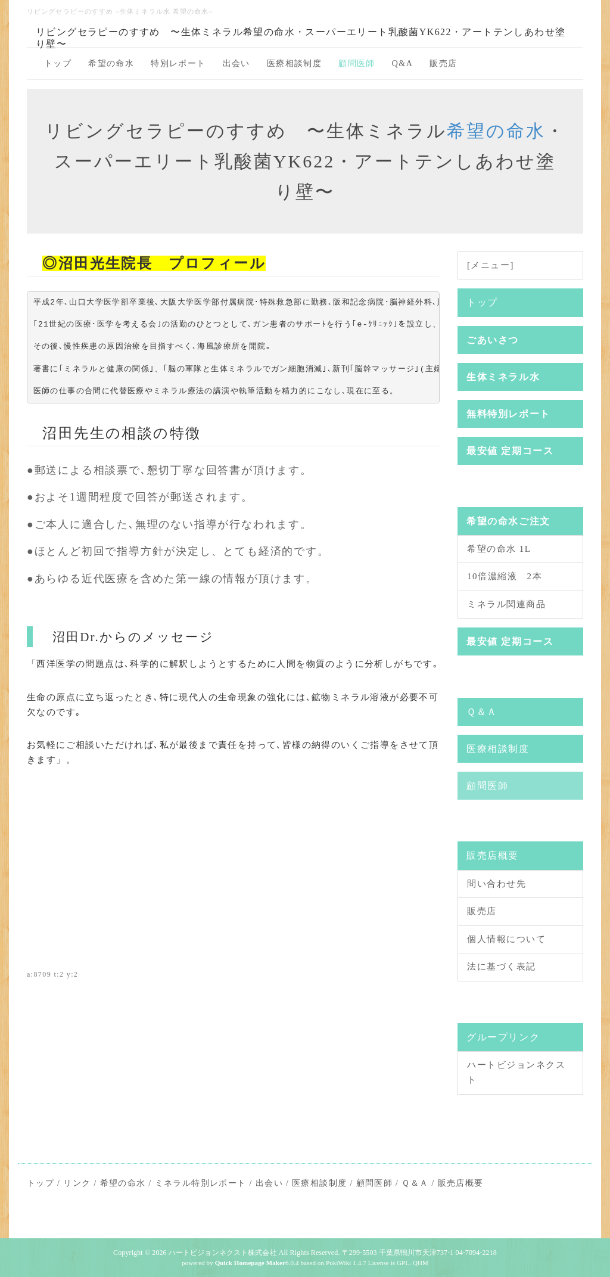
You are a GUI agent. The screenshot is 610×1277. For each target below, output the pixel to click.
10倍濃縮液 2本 (504, 576)
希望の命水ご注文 (508, 521)
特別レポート (178, 63)
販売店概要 (492, 855)
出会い (236, 63)
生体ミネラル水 (503, 377)
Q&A (402, 63)
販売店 (443, 63)
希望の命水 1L (499, 549)
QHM (420, 1262)
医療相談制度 (294, 63)
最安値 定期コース (509, 451)
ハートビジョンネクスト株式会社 (223, 1252)
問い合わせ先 (496, 883)
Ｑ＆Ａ (481, 712)
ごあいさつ (492, 340)
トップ (57, 63)
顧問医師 (356, 63)
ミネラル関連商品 (506, 604)
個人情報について (506, 939)
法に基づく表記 (501, 966)
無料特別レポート (508, 414)
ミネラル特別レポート (201, 1183)
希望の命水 (111, 63)
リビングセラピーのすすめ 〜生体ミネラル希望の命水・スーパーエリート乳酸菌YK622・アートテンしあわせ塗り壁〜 (300, 37)
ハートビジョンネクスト (516, 1072)
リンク (77, 1183)
